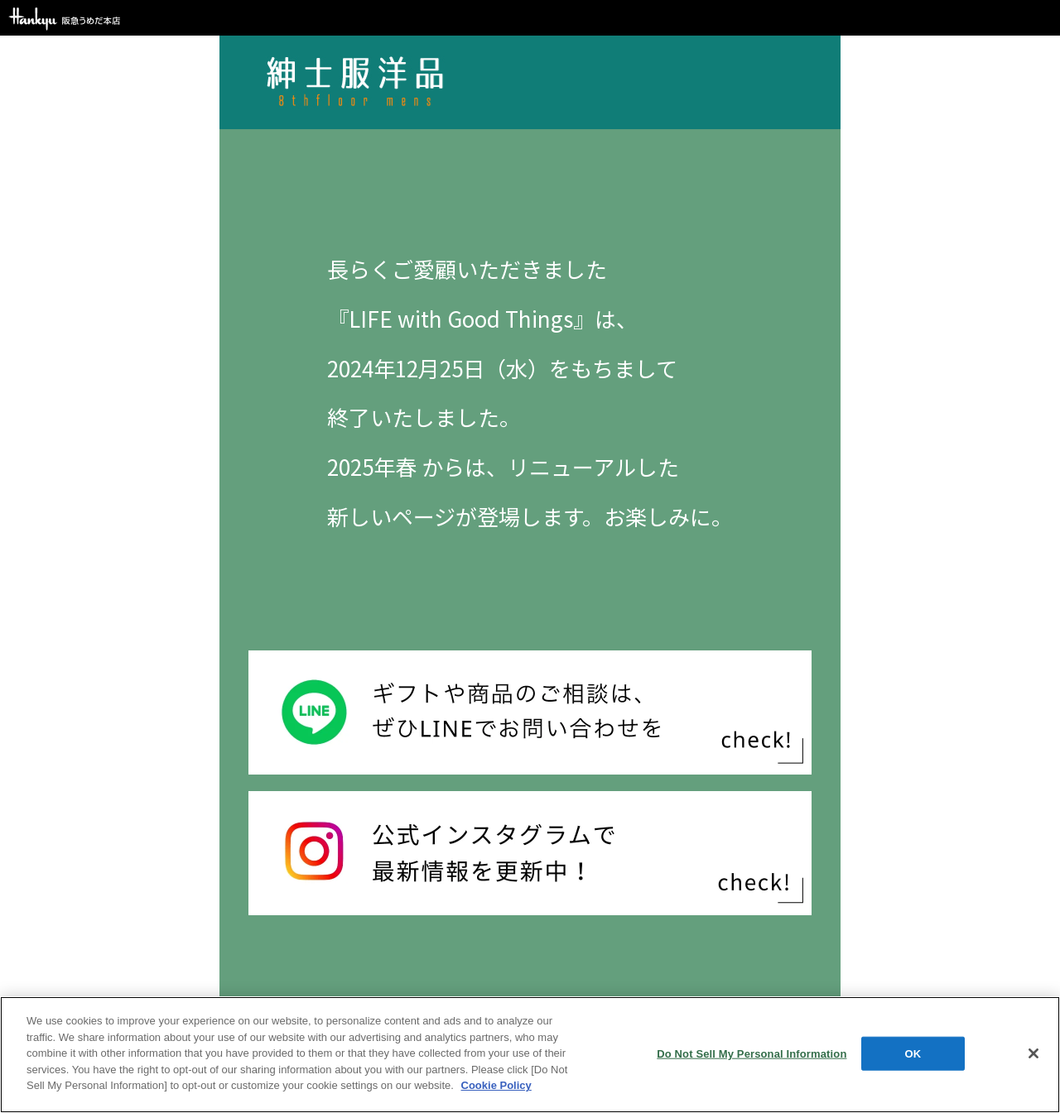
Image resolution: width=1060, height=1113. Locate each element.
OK (913, 1053)
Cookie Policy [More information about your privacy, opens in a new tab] (496, 1085)
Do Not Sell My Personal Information (751, 1053)
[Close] (1033, 1053)
